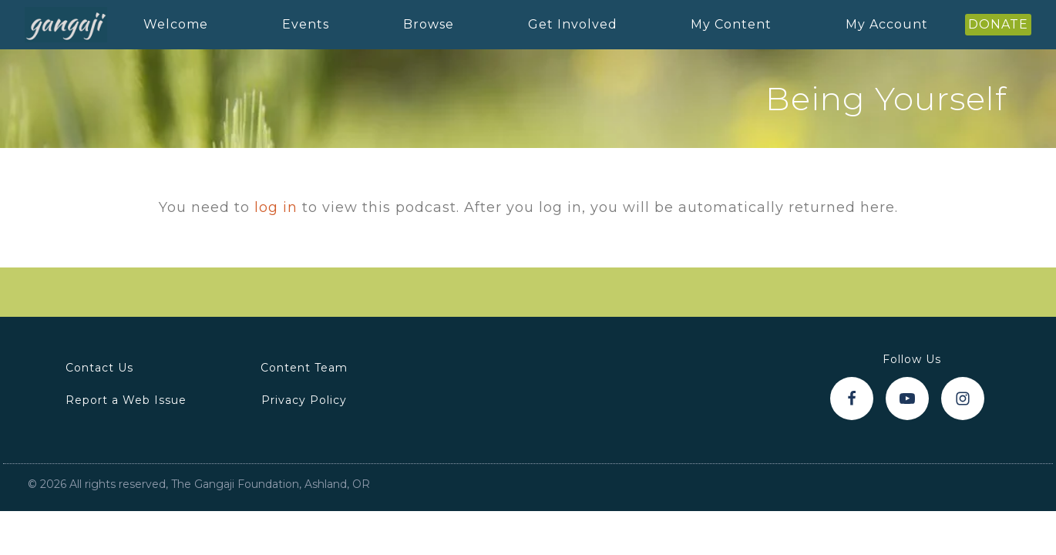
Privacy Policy (304, 400)
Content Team (304, 368)
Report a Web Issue (126, 400)
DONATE (998, 24)
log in (276, 207)
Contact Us (99, 368)
